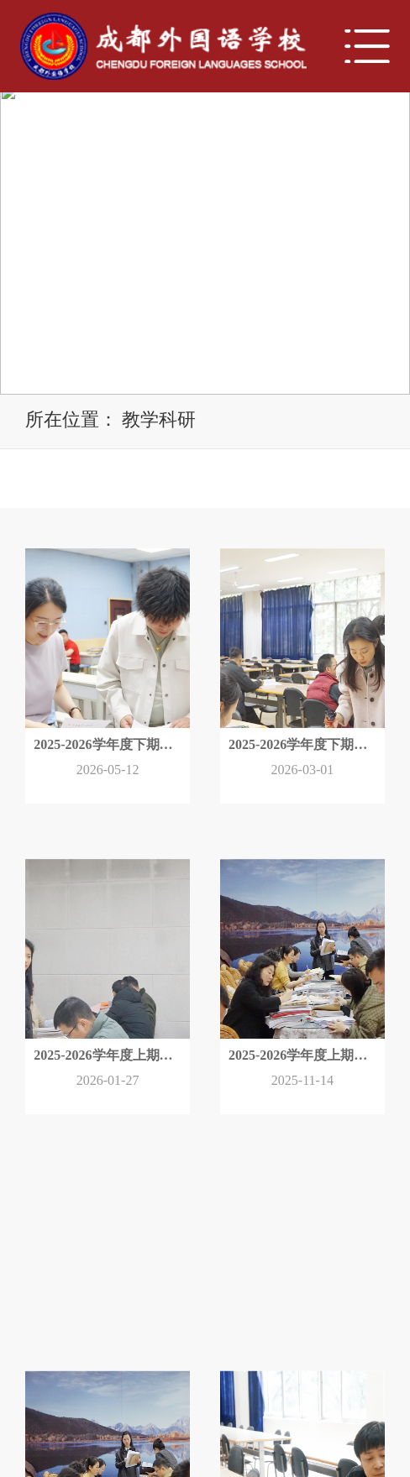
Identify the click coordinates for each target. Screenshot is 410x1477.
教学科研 (159, 419)
